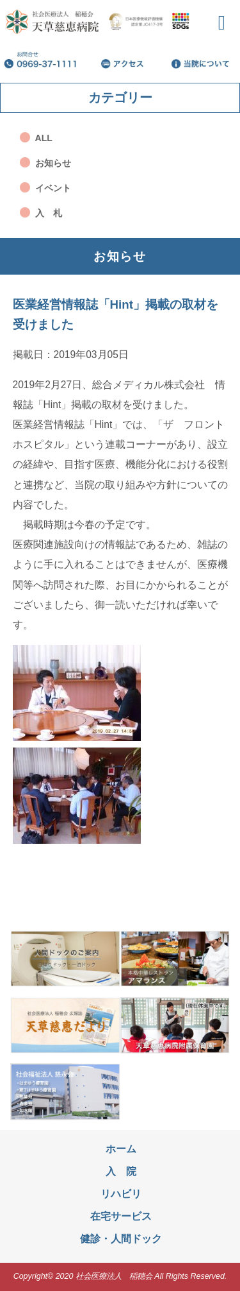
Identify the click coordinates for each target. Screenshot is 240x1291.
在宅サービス (121, 1216)
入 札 (48, 213)
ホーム (121, 1148)
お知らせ (53, 163)
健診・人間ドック (121, 1238)
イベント (53, 188)
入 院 (121, 1171)
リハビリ (120, 1193)
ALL (43, 138)
